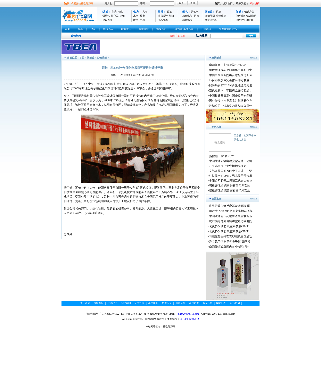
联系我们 (241, 3)
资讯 (80, 29)
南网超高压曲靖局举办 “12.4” (227, 64)
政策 (93, 29)
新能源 (90, 57)
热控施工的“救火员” (221, 156)
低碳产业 (249, 11)
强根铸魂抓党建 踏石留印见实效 (229, 185)
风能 (218, 11)
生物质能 (221, 15)
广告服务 (167, 303)
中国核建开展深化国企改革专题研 (230, 95)
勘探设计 (163, 15)
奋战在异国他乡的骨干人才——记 (230, 170)
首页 (217, 3)
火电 (144, 11)
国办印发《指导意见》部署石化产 (230, 100)
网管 (196, 15)
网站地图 (221, 303)
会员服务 (153, 303)
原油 (169, 11)
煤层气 (106, 15)
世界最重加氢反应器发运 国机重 (229, 205)
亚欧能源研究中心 (229, 29)
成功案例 (99, 303)
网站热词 (235, 303)
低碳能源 (251, 15)
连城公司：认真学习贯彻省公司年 (230, 105)
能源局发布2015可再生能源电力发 (230, 85)
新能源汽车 (211, 19)
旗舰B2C (161, 29)
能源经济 (126, 29)
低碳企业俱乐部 (244, 19)
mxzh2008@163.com (188, 313)
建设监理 (107, 19)
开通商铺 (206, 29)
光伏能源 (210, 15)
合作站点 (194, 303)
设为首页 (227, 3)
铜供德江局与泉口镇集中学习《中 (230, 70)
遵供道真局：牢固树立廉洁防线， (230, 90)
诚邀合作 (180, 303)
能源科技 (144, 29)
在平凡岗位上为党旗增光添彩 (227, 166)
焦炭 (114, 11)
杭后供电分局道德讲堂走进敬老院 (230, 221)
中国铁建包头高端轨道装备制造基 (230, 216)
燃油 (171, 15)
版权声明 (126, 303)
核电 (142, 15)
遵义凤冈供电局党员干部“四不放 (229, 241)
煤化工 (114, 15)
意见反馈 (208, 303)
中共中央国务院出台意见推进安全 (230, 75)
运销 (122, 15)
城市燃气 (187, 15)
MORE (253, 57)
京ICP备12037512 (189, 318)
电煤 (120, 11)
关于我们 (85, 303)
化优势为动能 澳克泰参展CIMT (229, 226)
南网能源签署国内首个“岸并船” (229, 246)
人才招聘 (140, 303)
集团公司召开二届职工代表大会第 (230, 180)
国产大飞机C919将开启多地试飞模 (231, 211)
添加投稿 (255, 3)
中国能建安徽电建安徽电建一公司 (230, 161)
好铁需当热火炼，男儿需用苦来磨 (230, 175)
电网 (142, 19)
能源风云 (108, 29)
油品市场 (163, 19)
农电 (135, 19)
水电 (135, 15)
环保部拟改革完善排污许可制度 (229, 80)
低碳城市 (241, 15)
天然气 (194, 11)
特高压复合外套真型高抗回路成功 (230, 236)
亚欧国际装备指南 (184, 29)
